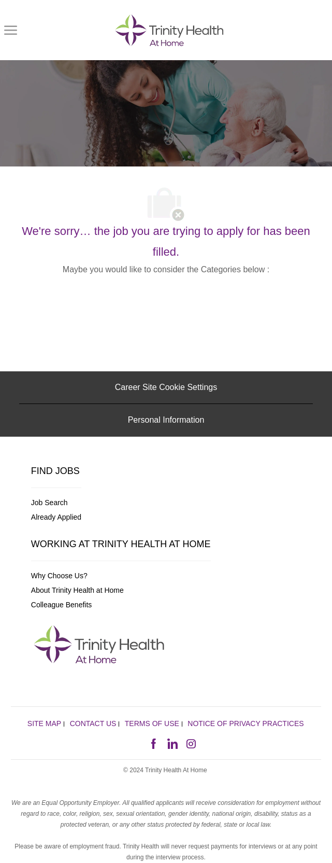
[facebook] (153, 742)
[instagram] (191, 742)
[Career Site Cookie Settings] (166, 387)
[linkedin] (172, 742)
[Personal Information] (166, 420)
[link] (169, 30)
